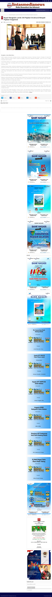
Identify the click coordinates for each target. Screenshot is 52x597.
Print (42, 22)
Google (50, 595)
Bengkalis (6, 95)
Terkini (31, 587)
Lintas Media (3, 595)
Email (46, 22)
